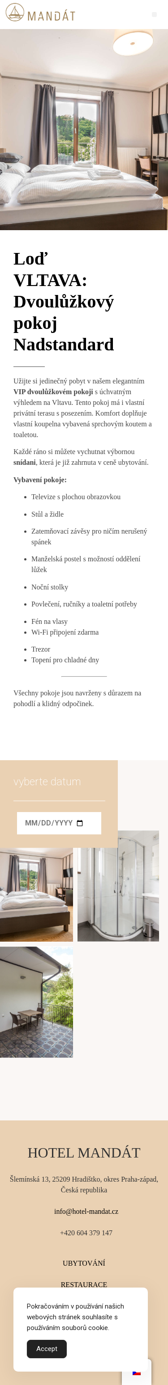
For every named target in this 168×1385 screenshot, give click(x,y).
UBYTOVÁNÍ (84, 1263)
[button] (154, 14)
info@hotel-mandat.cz (86, 1211)
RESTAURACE (84, 1284)
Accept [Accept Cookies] (46, 1349)
